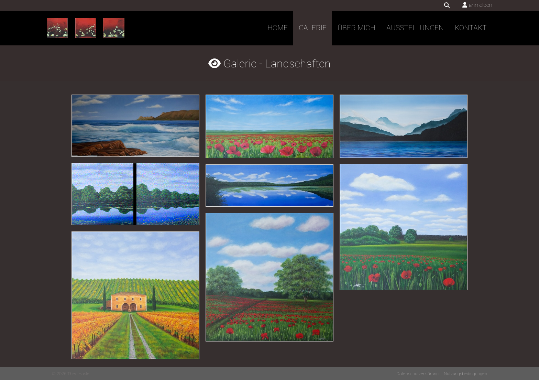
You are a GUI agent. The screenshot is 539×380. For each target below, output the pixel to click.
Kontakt (471, 28)
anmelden (480, 5)
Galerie (313, 28)
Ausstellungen (415, 28)
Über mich (356, 28)
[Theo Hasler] (85, 28)
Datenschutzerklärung (417, 373)
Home (277, 28)
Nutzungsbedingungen (465, 373)
